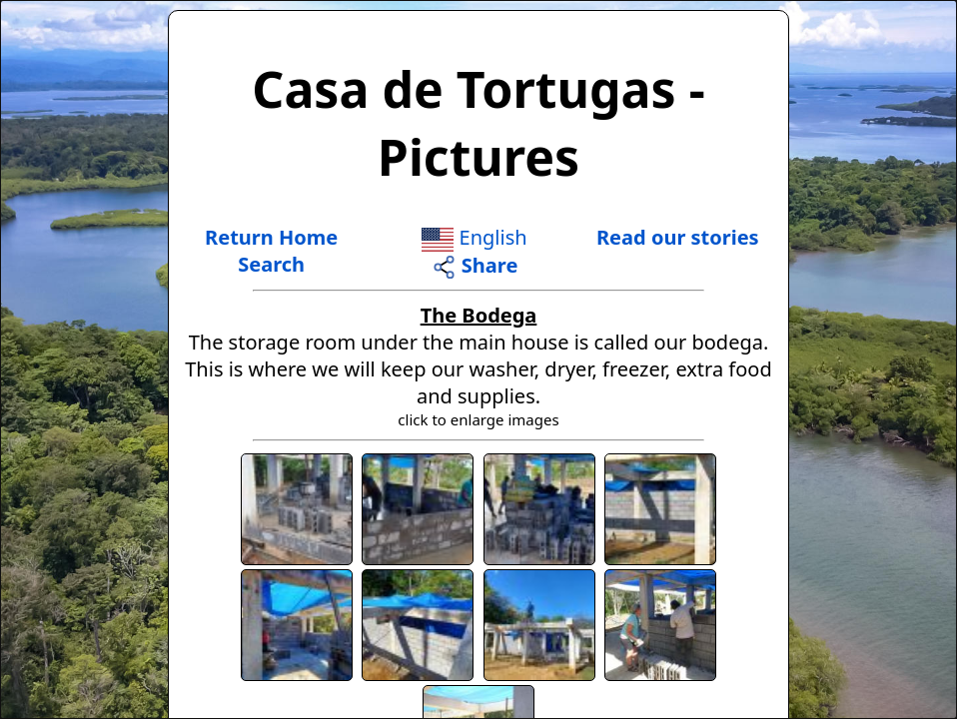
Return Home (271, 237)
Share (475, 265)
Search (271, 264)
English (474, 237)
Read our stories (677, 237)
